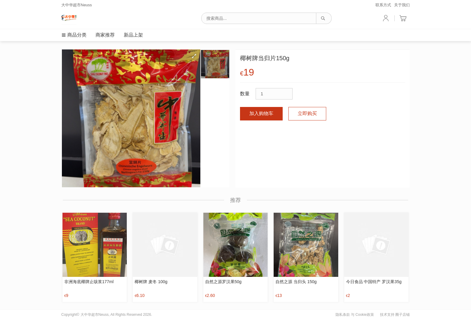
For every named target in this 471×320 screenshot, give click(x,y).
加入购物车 (261, 113)
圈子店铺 (402, 315)
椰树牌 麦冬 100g (151, 281)
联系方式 (383, 5)
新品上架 (133, 34)
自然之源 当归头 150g (296, 281)
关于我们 (402, 5)
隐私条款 (343, 315)
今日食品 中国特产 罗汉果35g (374, 281)
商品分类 (74, 34)
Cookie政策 (364, 315)
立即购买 (307, 113)
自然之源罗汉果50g (223, 281)
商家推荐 (105, 34)
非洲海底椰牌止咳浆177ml (89, 281)
